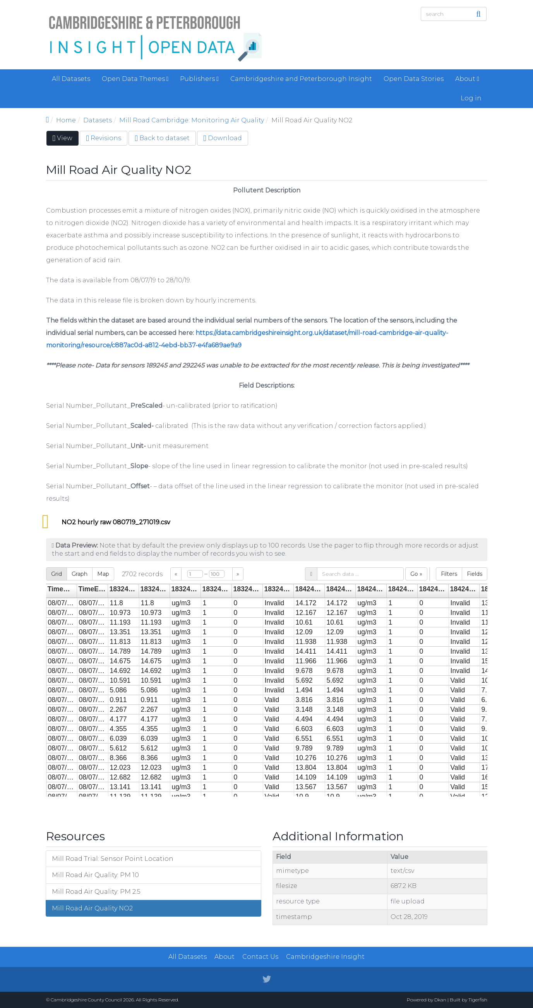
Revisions (103, 138)
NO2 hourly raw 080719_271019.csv (116, 522)
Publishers (199, 78)
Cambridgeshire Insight (325, 956)
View (66, 140)
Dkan (440, 1000)
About (467, 78)
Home (66, 120)
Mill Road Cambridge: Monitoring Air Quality (191, 120)
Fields (474, 573)
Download (222, 138)
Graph (79, 573)
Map (103, 573)
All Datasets (71, 78)
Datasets (97, 120)
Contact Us (260, 956)
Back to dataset (162, 138)
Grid (56, 573)
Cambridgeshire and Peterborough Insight (301, 78)
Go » (416, 573)
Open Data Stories (414, 78)
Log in (471, 98)
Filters (449, 573)
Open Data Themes (135, 78)
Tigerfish (477, 1000)
